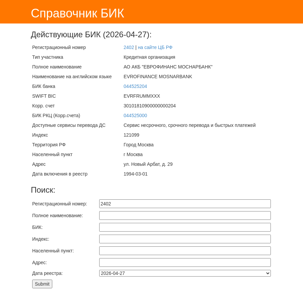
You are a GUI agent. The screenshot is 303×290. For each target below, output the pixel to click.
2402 (129, 47)
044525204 (135, 86)
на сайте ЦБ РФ (155, 47)
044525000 (135, 115)
